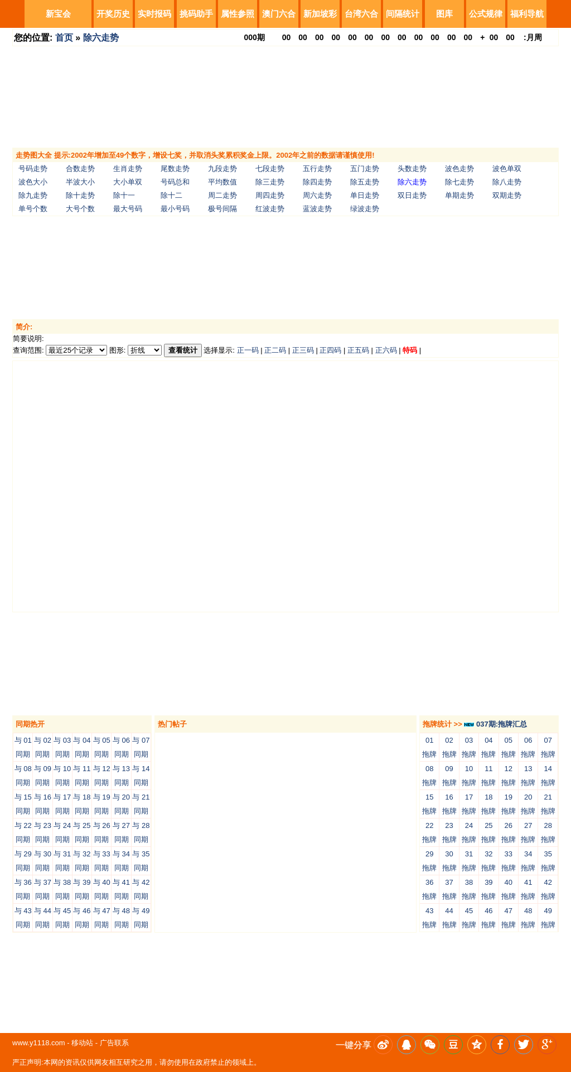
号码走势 (32, 168)
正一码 (248, 350)
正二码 (275, 350)
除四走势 (317, 182)
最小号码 (175, 208)
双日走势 (412, 195)
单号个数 (32, 208)
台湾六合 (361, 13)
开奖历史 (113, 13)
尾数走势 (175, 168)
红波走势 (269, 208)
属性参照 (237, 13)
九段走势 (222, 168)
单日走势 (364, 195)
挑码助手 (196, 13)
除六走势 (101, 37)
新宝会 (58, 13)
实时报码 (154, 13)
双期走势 (506, 195)
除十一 (124, 195)
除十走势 (80, 195)
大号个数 (80, 208)
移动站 (82, 1043)
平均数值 (222, 182)
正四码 (330, 350)
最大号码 (127, 208)
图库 (444, 13)
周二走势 (222, 195)
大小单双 (127, 182)
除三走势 (269, 182)
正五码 (358, 350)
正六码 (386, 350)
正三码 (303, 350)
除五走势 (364, 182)
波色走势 (459, 168)
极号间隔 (222, 208)
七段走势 (269, 168)
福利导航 (527, 13)
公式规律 (485, 13)
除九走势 (32, 195)
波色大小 (32, 182)
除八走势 (506, 182)
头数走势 (412, 168)
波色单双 (506, 168)
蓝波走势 (317, 208)
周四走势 (269, 195)
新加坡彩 (320, 13)
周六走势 (317, 195)
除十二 (171, 195)
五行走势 (317, 168)
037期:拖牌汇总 (495, 724)
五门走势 (364, 168)
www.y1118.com (38, 1043)
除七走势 (459, 182)
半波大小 (80, 182)
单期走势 (459, 195)
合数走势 (80, 168)
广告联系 (114, 1043)
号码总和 (175, 182)
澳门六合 (279, 13)
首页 (64, 37)
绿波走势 (364, 208)
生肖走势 (127, 168)
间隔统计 (402, 13)
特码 (410, 350)
